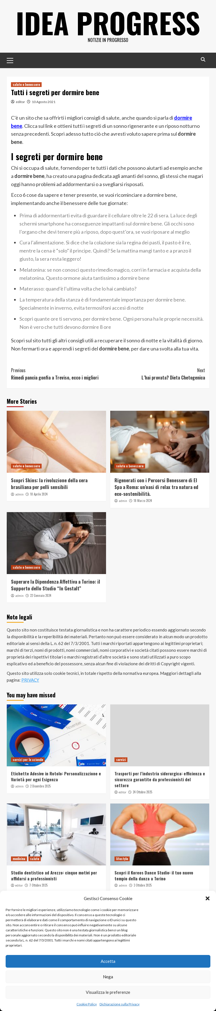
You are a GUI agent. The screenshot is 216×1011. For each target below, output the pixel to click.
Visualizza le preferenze (108, 992)
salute (34, 858)
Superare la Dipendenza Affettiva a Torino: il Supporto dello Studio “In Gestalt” (55, 585)
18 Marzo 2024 (143, 500)
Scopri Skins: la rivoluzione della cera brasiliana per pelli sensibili (49, 483)
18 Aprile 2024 (39, 494)
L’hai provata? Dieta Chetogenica (156, 374)
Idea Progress (108, 22)
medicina (19, 858)
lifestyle (122, 858)
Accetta (108, 961)
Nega (108, 976)
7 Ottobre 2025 (38, 885)
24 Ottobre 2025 (142, 792)
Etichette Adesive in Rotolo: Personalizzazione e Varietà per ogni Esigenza (56, 776)
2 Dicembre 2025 (40, 786)
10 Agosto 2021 (43, 102)
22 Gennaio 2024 (40, 595)
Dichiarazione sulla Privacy (120, 1004)
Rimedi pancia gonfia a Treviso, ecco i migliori (59, 374)
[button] (207, 898)
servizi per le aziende (28, 759)
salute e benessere (26, 84)
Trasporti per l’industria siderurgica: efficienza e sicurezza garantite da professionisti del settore (159, 779)
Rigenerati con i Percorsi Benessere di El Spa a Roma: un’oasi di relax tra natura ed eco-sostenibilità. (156, 487)
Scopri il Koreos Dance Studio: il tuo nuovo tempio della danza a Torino (153, 875)
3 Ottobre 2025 (143, 885)
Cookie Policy (86, 1004)
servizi (121, 759)
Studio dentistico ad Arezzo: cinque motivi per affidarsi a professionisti (54, 875)
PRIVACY (30, 679)
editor (20, 102)
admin (19, 494)
